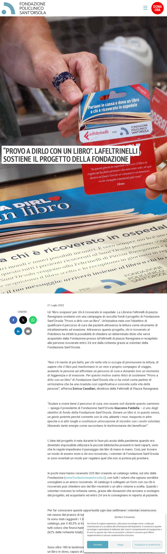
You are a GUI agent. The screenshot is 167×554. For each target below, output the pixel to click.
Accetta (98, 544)
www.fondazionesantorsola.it (85, 478)
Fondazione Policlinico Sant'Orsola (24, 8)
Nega (120, 544)
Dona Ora (157, 8)
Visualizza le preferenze (147, 544)
